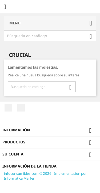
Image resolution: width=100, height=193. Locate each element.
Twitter (21, 108)
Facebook (8, 108)
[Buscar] (50, 36)
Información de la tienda (29, 166)
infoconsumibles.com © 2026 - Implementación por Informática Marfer (45, 176)
